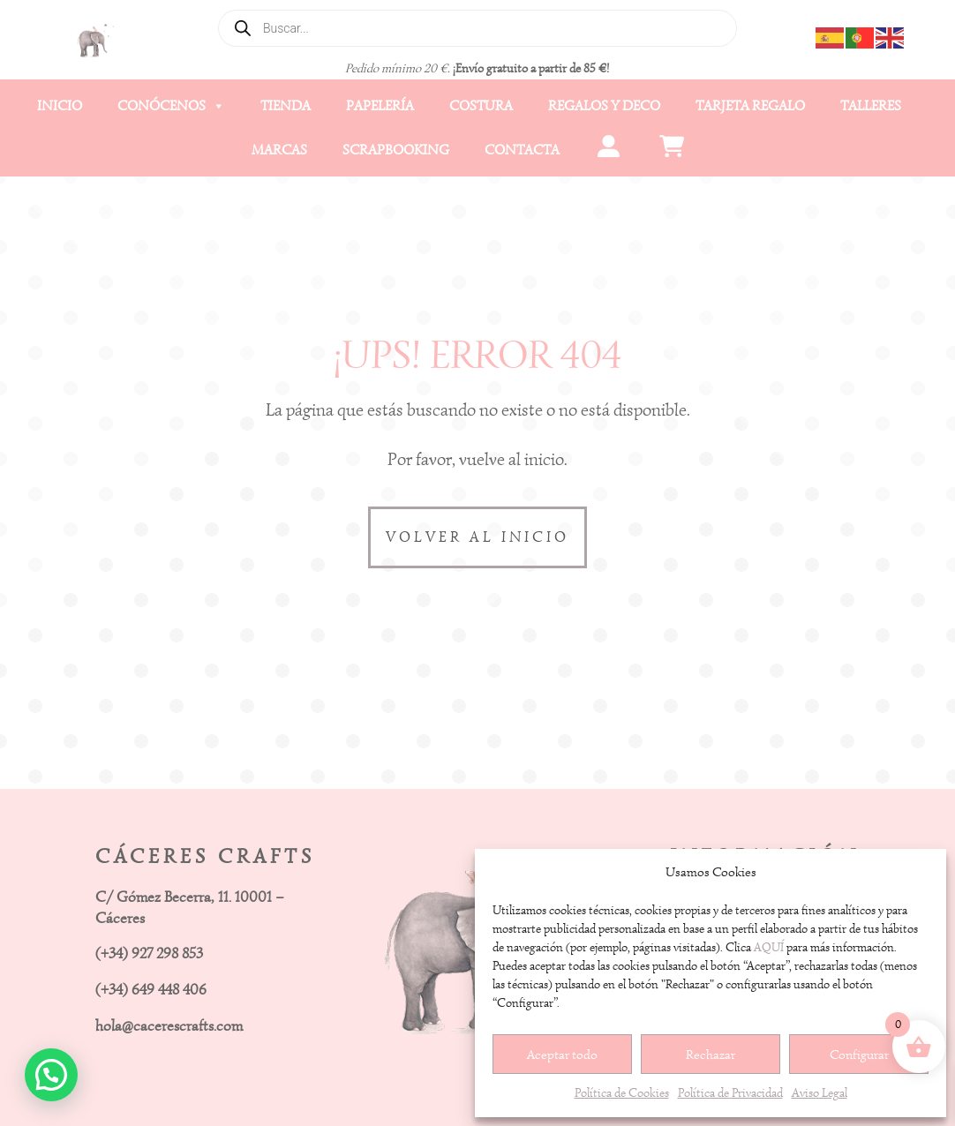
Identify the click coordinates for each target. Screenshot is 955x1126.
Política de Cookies (622, 1092)
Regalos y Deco (604, 106)
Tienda (285, 106)
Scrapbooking (395, 150)
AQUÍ (769, 947)
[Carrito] (672, 150)
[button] (51, 1074)
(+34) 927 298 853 (149, 953)
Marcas (279, 150)
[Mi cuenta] (608, 150)
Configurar (859, 1054)
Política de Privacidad (730, 1092)
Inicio (59, 106)
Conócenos (171, 106)
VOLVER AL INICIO (477, 537)
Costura (481, 106)
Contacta (522, 150)
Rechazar (710, 1054)
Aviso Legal (819, 1092)
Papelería (380, 106)
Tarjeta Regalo (750, 106)
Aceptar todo (562, 1054)
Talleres (870, 106)
